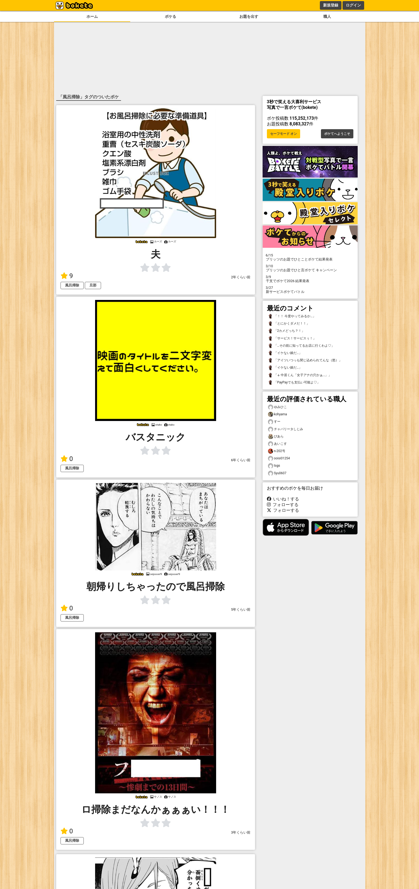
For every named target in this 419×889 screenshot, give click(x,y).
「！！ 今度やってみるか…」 (292, 316)
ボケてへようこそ (337, 134)
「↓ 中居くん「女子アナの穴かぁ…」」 (300, 375)
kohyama (277, 414)
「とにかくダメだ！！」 (289, 323)
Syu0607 (277, 473)
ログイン (353, 5)
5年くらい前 (240, 609)
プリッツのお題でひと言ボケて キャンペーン (310, 268)
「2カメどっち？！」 (286, 330)
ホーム (92, 16)
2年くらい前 (240, 277)
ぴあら (276, 436)
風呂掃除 (72, 285)
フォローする (283, 504)
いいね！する (283, 499)
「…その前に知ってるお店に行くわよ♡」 (301, 345)
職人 (327, 16)
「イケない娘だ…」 (285, 353)
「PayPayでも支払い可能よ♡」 (294, 382)
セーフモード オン (283, 134)
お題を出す (248, 16)
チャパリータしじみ (285, 429)
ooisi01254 (279, 458)
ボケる (170, 16)
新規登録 (330, 5)
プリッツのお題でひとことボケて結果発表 (310, 257)
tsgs (274, 465)
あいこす (277, 443)
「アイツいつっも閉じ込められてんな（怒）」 (305, 360)
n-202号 (276, 451)
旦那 (92, 285)
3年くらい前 (240, 832)
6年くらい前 (240, 460)
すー (274, 421)
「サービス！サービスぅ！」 (292, 338)
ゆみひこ (277, 407)
